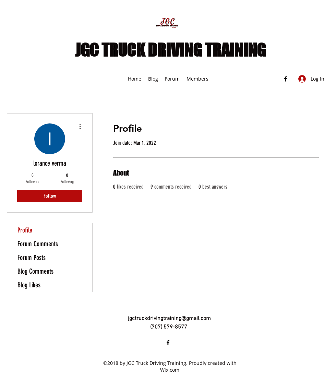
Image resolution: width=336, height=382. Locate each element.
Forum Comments (37, 244)
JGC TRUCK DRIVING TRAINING (170, 50)
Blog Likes (28, 285)
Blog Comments (35, 271)
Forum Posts (31, 257)
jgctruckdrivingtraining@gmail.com (169, 318)
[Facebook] (285, 78)
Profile (24, 230)
